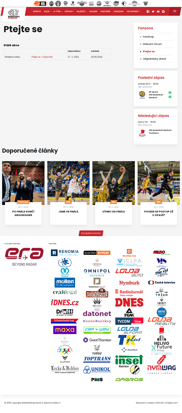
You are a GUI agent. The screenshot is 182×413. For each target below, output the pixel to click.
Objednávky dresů (154, 59)
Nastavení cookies (145, 402)
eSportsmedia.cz (52, 402)
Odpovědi (48, 57)
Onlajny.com (171, 402)
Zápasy (69, 11)
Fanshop (148, 36)
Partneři (105, 11)
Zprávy (37, 11)
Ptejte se (36, 57)
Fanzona (118, 11)
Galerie (93, 11)
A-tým (56, 11)
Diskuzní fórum (152, 44)
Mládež (81, 11)
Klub (46, 11)
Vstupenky (132, 11)
